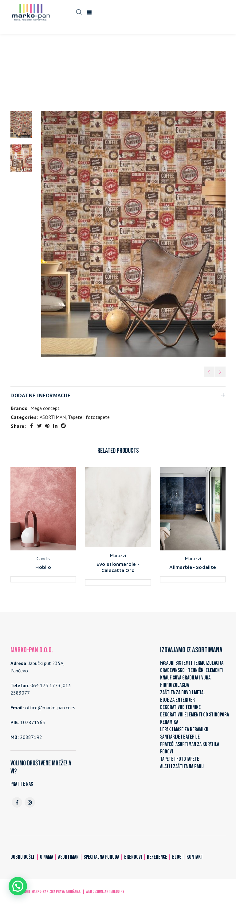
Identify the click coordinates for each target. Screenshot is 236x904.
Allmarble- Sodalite (192, 567)
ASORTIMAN (80, 71)
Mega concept (45, 408)
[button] (18, 886)
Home (55, 71)
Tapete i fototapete (120, 71)
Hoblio (43, 567)
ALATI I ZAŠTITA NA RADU (182, 766)
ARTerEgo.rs (114, 891)
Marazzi (118, 555)
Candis (43, 558)
